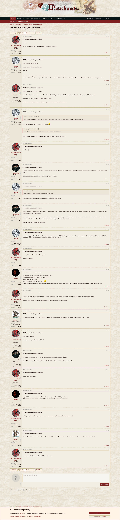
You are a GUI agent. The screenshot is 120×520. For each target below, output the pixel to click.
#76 (108, 369)
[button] (23, 18)
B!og (27, 18)
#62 (108, 57)
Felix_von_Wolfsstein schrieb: (30, 116)
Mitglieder (44, 18)
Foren (13, 18)
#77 (108, 390)
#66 (108, 164)
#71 (108, 269)
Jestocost (13, 30)
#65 (108, 143)
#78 (108, 409)
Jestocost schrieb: (27, 190)
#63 (108, 84)
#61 (108, 36)
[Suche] (106, 18)
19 (33, 33)
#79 (108, 430)
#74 (108, 330)
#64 (108, 109)
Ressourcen (34, 18)
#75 (108, 350)
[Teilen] (106, 36)
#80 (108, 449)
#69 (108, 229)
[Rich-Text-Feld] (66, 478)
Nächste (38, 33)
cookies (22, 513)
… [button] (31, 33)
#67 (108, 183)
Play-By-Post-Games (57, 18)
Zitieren (107, 52)
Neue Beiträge (13, 21)
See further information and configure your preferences (25, 516)
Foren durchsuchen (23, 21)
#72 (108, 290)
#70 (108, 248)
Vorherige (14, 33)
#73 (108, 311)
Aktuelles (19, 18)
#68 (108, 205)
